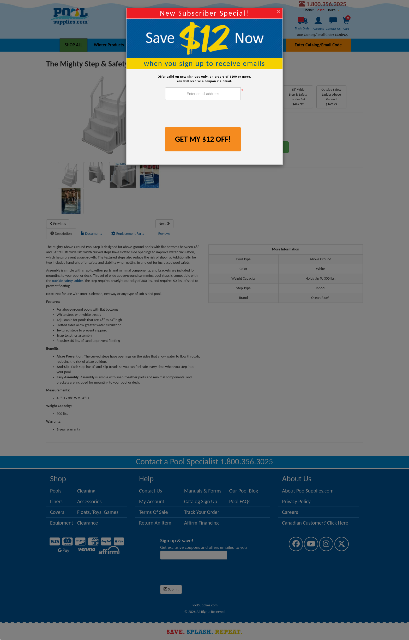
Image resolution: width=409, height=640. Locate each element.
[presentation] (204, 114)
